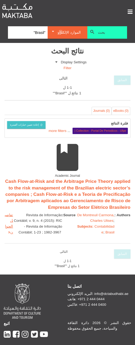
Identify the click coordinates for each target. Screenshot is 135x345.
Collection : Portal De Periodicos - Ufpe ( (100, 130)
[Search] (28, 32)
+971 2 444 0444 (91, 299)
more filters (57, 130)
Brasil (109, 232)
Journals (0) (101, 111)
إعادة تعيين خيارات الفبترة (24, 124)
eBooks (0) (121, 111)
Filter (67, 68)
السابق (122, 80)
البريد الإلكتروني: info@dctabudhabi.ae (98, 294)
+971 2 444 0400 (92, 305)
